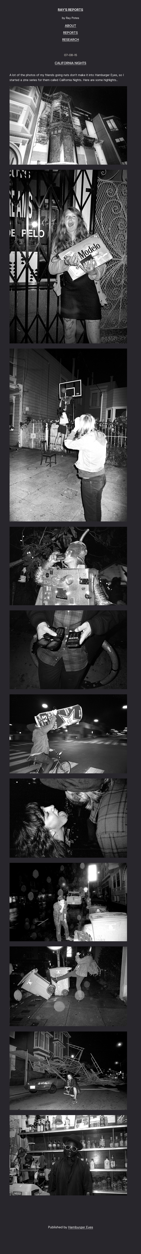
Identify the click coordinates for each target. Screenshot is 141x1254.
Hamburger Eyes (80, 1227)
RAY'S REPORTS (70, 10)
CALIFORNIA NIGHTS (70, 63)
